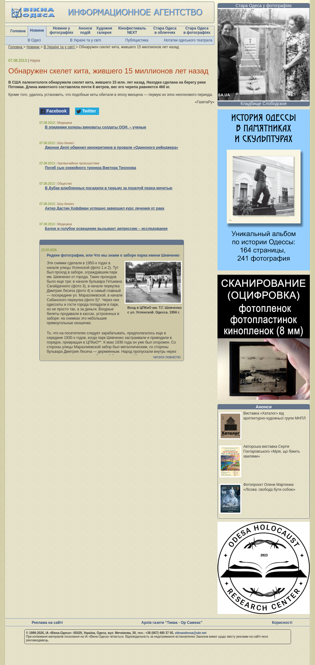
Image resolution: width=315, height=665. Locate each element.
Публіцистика (137, 40)
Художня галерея (104, 30)
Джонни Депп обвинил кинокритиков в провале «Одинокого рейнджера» (111, 147)
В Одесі (34, 40)
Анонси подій (85, 30)
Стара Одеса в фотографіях (196, 30)
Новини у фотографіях (61, 30)
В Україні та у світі (85, 40)
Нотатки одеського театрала (188, 40)
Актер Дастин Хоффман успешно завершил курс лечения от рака (104, 208)
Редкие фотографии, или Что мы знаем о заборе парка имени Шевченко (113, 255)
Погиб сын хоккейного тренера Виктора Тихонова (90, 168)
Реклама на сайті (47, 622)
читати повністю (167, 357)
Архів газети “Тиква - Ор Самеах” (172, 622)
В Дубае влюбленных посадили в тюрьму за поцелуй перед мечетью (108, 188)
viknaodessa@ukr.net (190, 633)
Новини (37, 30)
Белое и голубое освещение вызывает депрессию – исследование (106, 228)
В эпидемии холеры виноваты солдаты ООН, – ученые (95, 127)
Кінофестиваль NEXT (132, 30)
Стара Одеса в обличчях (164, 30)
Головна (18, 31)
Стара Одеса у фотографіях (264, 5)
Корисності (282, 622)
